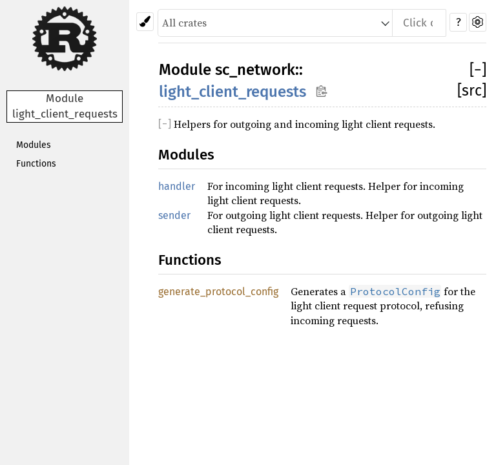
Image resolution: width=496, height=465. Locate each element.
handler (176, 186)
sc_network (255, 70)
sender (174, 215)
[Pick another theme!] (145, 21)
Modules (33, 145)
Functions (36, 163)
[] (478, 70)
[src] (471, 90)
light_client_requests (232, 92)
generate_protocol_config (218, 291)
